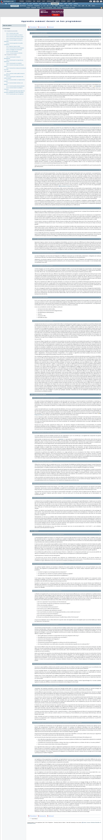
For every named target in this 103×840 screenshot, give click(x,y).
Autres (93, 5)
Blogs (38, 1)
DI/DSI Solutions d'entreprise (14, 3)
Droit (68, 1)
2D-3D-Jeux (30, 5)
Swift (83, 5)
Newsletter (50, 1)
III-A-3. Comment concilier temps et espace (14, 36)
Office (65, 3)
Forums (21, 1)
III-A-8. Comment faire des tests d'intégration (15, 47)
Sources (59, 7)
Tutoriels (28, 1)
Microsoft (35, 3)
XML (89, 5)
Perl (71, 5)
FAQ (34, 1)
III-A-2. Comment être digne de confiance (14, 34)
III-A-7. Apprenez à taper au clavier (13, 46)
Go (52, 5)
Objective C (61, 5)
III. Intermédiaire (6, 28)
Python (75, 5)
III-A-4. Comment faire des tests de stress (14, 38)
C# (47, 5)
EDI (49, 3)
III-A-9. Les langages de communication (14, 49)
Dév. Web (44, 3)
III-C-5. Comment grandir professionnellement (15, 86)
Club (73, 1)
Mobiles (70, 3)
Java (40, 3)
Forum (38, 7)
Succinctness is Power (65, 186)
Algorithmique (23, 5)
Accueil (28, 7)
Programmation (55, 3)
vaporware (61, 439)
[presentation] (99, 87)
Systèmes (76, 3)
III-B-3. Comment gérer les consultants (14, 63)
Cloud (24, 3)
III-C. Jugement (8, 71)
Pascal (67, 5)
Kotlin (56, 5)
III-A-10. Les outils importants (12, 51)
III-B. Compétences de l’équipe (11, 54)
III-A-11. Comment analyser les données (14, 53)
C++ (44, 5)
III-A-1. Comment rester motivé (12, 33)
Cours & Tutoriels (48, 7)
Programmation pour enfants (68, 7)
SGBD (61, 3)
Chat (43, 1)
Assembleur (37, 5)
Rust (79, 5)
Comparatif (33, 7)
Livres (54, 7)
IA (27, 3)
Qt (86, 5)
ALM (31, 3)
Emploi (57, 1)
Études (63, 1)
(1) (75, 130)
